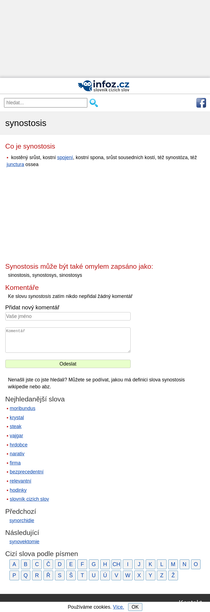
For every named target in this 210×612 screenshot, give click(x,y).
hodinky (18, 490)
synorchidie (21, 520)
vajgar (16, 435)
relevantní (20, 481)
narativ (17, 453)
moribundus (22, 408)
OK (134, 607)
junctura (15, 164)
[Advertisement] (105, 39)
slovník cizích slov (29, 499)
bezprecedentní (26, 472)
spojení (65, 157)
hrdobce (19, 445)
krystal (17, 417)
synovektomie (24, 541)
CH (116, 564)
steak (15, 426)
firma (15, 463)
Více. (118, 607)
